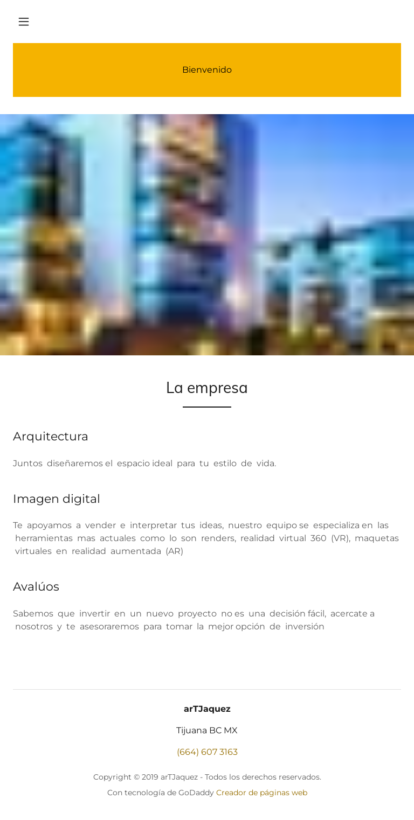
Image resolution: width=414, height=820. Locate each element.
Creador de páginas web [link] (261, 792)
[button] (23, 21)
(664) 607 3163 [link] (207, 752)
